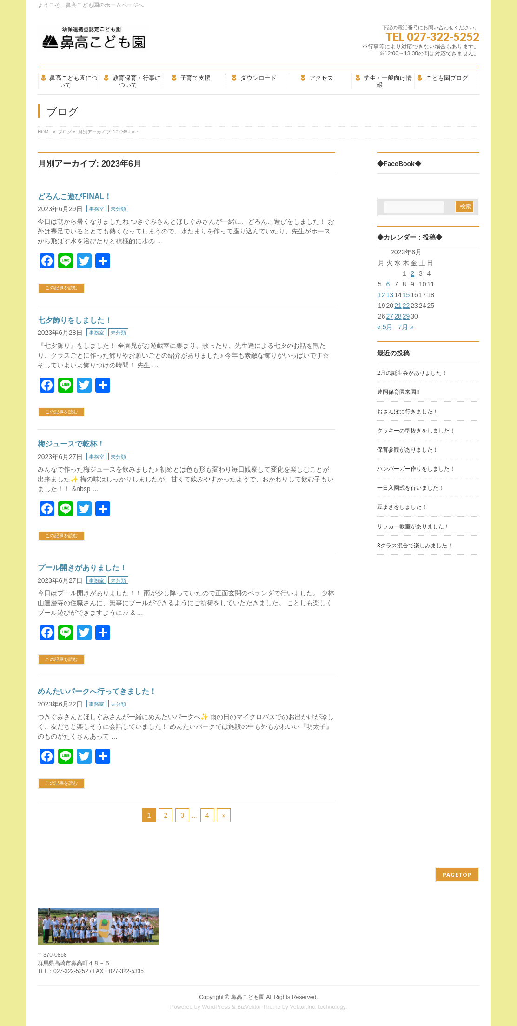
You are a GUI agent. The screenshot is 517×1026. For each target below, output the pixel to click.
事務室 (96, 209)
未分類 (118, 209)
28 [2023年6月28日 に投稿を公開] (398, 316)
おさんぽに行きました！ (407, 411)
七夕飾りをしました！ (75, 320)
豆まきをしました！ (402, 507)
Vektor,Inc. (303, 1007)
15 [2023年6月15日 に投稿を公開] (406, 295)
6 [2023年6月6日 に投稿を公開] (388, 284)
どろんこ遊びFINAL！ (75, 196)
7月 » (405, 327)
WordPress (216, 1007)
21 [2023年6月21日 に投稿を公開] (398, 305)
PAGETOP (457, 875)
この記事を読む (61, 287)
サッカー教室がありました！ (413, 526)
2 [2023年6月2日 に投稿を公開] (412, 273)
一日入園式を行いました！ (410, 488)
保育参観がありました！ (407, 449)
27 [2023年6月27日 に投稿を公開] (390, 316)
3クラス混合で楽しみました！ (415, 545)
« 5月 (384, 327)
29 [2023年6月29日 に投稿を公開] (406, 316)
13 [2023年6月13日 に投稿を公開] (390, 295)
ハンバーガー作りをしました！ (416, 469)
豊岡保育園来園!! (398, 392)
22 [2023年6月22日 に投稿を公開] (406, 305)
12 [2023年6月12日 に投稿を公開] (381, 295)
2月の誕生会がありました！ (412, 373)
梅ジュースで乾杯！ (71, 444)
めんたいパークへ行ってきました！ (97, 691)
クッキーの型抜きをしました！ (416, 430)
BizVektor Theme (259, 1007)
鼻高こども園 (248, 997)
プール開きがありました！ (82, 568)
